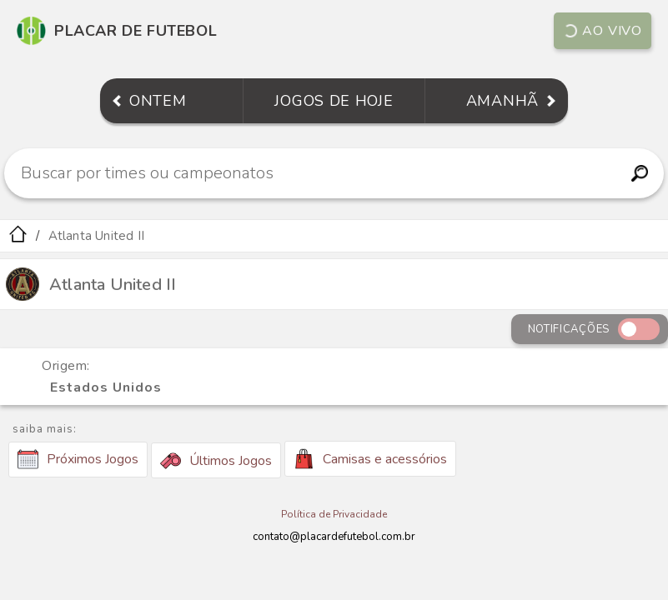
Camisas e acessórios (370, 458)
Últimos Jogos (216, 461)
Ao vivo (602, 31)
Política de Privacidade (334, 514)
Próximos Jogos (78, 459)
